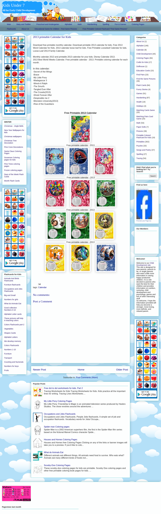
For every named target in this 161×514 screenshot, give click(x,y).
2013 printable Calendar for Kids (52, 37)
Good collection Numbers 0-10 (10, 309)
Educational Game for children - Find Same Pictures (56, 29)
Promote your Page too (143, 221)
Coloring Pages (138, 24)
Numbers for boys (11, 366)
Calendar (42, 287)
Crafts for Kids (142, 62)
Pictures (139, 131)
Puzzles (139, 146)
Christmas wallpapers (13, 136)
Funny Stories (142, 89)
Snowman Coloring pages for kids (12, 158)
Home (81, 369)
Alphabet (68, 24)
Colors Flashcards (11, 345)
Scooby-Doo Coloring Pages (57, 465)
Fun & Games (120, 24)
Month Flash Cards (12, 181)
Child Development (144, 54)
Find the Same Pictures (146, 79)
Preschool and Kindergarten (47, 24)
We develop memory (12, 341)
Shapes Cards (10, 333)
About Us (25, 29)
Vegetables (8, 329)
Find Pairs (140, 75)
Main (9, 24)
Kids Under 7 (13, 5)
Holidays (139, 106)
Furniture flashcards (12, 285)
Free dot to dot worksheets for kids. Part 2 (63, 388)
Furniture (8, 354)
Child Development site (145, 264)
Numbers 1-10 (10, 350)
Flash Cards (141, 85)
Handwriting (92, 24)
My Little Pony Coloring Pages (58, 401)
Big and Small (9, 295)
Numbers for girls (11, 299)
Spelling (106, 24)
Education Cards (143, 71)
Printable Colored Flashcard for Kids (143, 136)
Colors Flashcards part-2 (14, 325)
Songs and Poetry (143, 150)
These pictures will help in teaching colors (13, 319)
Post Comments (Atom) (87, 377)
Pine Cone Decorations (13, 147)
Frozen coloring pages (13, 170)
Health (139, 102)
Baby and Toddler (23, 24)
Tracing (139, 158)
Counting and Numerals (13, 362)
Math (80, 24)
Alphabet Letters (11, 337)
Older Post (122, 369)
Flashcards (11, 29)
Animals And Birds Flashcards (11, 279)
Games (139, 93)
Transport (8, 358)
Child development (142, 189)
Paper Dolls (141, 127)
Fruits (6, 370)
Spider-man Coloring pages (56, 427)
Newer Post (39, 369)
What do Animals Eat (53, 452)
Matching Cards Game (145, 110)
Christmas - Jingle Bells (13, 126)
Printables (140, 142)
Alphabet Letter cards (13, 314)
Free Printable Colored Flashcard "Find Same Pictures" (105, 29)
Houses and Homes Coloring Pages (60, 439)
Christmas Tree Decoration (10, 142)
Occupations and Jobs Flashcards (59, 414)
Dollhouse (140, 66)
